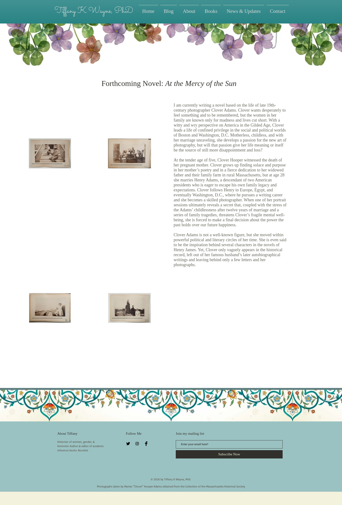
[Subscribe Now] (229, 454)
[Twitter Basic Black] (128, 443)
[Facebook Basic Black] (146, 443)
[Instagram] (137, 443)
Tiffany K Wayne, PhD (94, 11)
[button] (211, 9)
